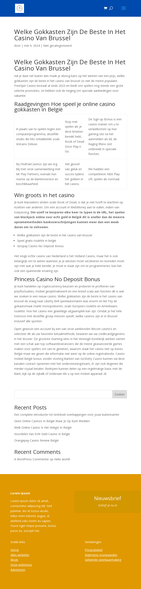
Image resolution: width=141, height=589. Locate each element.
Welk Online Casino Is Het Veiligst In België (43, 427)
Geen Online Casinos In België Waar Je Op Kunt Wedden (52, 421)
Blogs (14, 560)
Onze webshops (21, 565)
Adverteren (17, 570)
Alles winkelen (19, 555)
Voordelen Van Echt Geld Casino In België (42, 434)
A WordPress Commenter (31, 459)
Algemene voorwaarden (101, 555)
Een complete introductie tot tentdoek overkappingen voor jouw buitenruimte (66, 415)
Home (14, 550)
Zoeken (119, 394)
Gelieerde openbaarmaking (103, 560)
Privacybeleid (93, 550)
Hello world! (62, 459)
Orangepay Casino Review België (36, 440)
